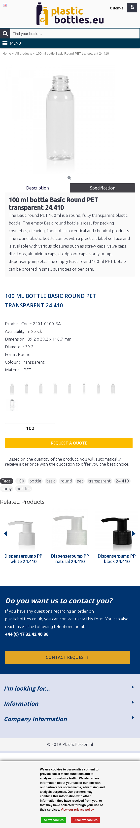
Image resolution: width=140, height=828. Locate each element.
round (66, 480)
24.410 (122, 480)
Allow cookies (54, 820)
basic (50, 480)
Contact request (68, 657)
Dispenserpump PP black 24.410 (117, 558)
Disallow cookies (85, 820)
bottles (24, 488)
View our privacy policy (77, 809)
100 (20, 480)
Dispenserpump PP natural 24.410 (70, 558)
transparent (99, 480)
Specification (102, 187)
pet (80, 480)
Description (37, 187)
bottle (35, 480)
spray (6, 488)
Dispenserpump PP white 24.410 (23, 558)
